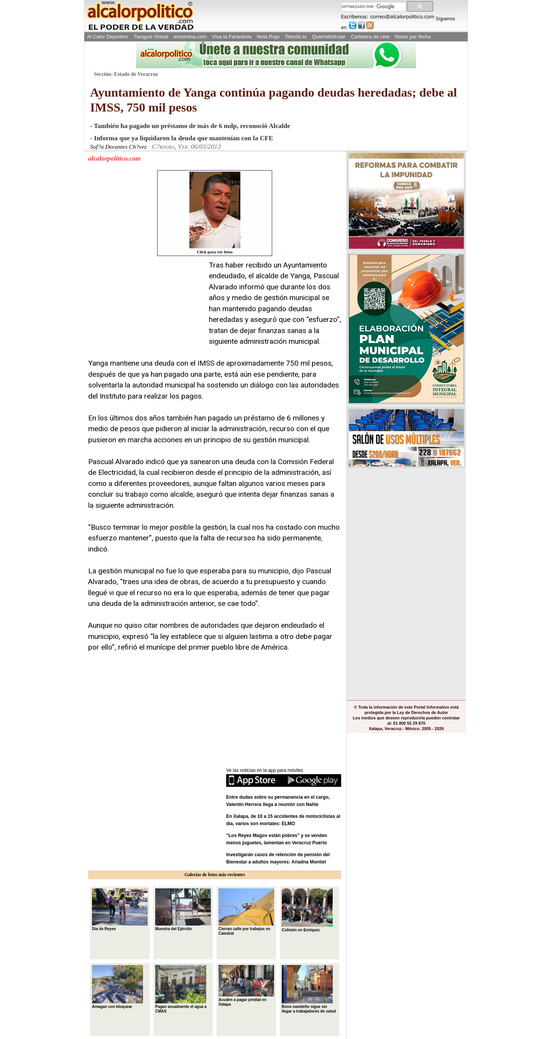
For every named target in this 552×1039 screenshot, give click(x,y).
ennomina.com (190, 36)
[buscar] (373, 7)
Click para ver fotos (214, 213)
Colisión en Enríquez (307, 910)
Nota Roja (268, 36)
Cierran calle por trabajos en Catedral (246, 911)
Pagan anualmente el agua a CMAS (181, 989)
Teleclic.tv (296, 36)
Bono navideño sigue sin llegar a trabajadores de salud (309, 989)
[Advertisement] (145, 308)
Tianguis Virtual (150, 36)
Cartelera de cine (370, 36)
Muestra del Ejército (183, 909)
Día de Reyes (120, 909)
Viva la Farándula (231, 36)
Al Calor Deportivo (107, 36)
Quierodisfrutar (328, 36)
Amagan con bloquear (117, 987)
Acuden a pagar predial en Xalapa (246, 985)
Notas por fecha (412, 36)
